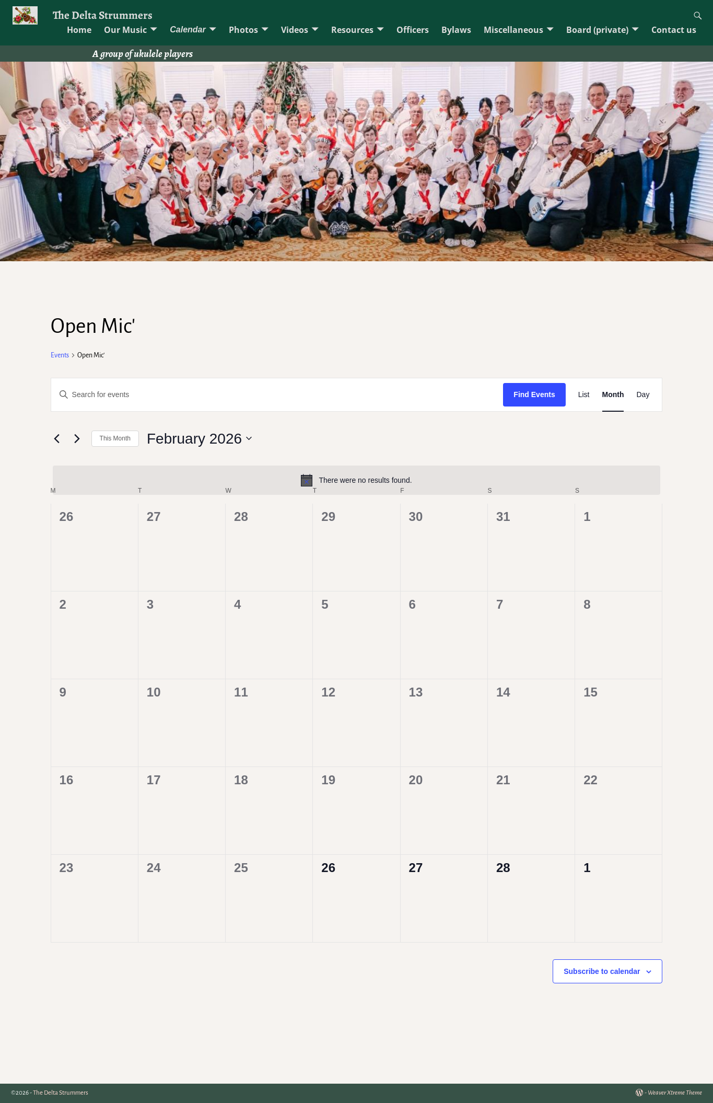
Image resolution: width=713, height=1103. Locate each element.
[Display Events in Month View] (613, 394)
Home (79, 30)
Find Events (534, 394)
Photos (243, 30)
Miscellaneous (513, 30)
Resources (352, 30)
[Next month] (77, 438)
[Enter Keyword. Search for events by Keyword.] (277, 394)
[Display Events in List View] (584, 394)
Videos (294, 30)
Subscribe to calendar (602, 971)
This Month (115, 438)
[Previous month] (57, 438)
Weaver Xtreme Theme (675, 1092)
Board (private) (597, 30)
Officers (412, 30)
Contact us (673, 30)
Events (60, 355)
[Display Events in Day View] (642, 394)
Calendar (187, 29)
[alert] (357, 480)
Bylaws (456, 30)
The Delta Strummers (103, 14)
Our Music (125, 30)
